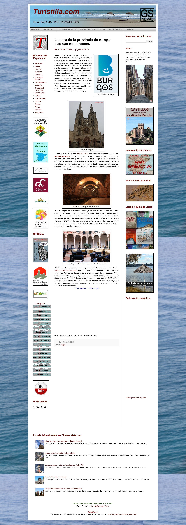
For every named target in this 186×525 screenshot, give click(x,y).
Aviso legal (132, 514)
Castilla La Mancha (39, 78)
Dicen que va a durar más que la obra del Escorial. (63, 441)
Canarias (38, 72)
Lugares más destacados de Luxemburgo (60, 453)
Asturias (38, 69)
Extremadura (40, 93)
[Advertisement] (86, 369)
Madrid (37, 104)
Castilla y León (40, 82)
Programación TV (115, 29)
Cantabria (38, 75)
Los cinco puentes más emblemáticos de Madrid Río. (64, 465)
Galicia (37, 95)
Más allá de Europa (87, 29)
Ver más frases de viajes (100, 506)
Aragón (38, 66)
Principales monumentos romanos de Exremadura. (63, 489)
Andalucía (39, 63)
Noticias (102, 29)
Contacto (129, 29)
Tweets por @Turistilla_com (136, 398)
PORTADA (35, 29)
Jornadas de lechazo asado (65, 270)
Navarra (38, 110)
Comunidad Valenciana (39, 89)
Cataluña (38, 85)
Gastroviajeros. (49, 29)
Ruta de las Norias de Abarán (56, 477)
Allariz (128, 48)
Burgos (63, 345)
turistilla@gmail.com (115, 514)
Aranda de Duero (62, 156)
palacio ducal (82, 154)
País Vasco (39, 112)
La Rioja (38, 101)
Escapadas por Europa (67, 29)
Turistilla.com (56, 11)
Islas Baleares (40, 98)
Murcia (37, 107)
